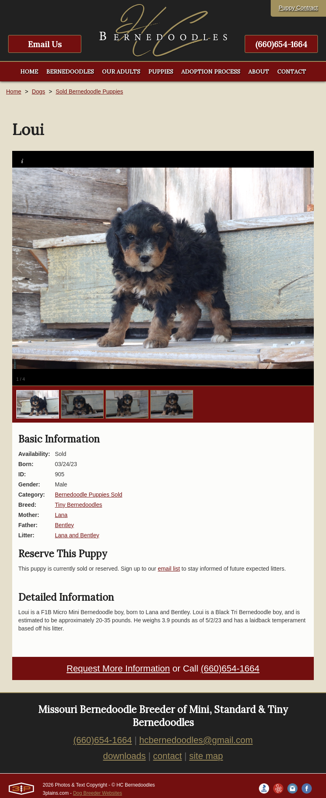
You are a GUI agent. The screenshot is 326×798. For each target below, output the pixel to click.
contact (167, 756)
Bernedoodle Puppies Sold (88, 494)
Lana (61, 515)
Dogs (38, 91)
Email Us (45, 44)
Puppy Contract (298, 7)
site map (206, 756)
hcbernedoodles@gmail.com (196, 740)
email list (169, 568)
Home (13, 91)
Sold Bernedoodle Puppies (89, 91)
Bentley (64, 525)
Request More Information (118, 668)
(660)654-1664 (281, 44)
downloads (124, 756)
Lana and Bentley (77, 535)
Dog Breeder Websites (97, 793)
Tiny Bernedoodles (78, 504)
